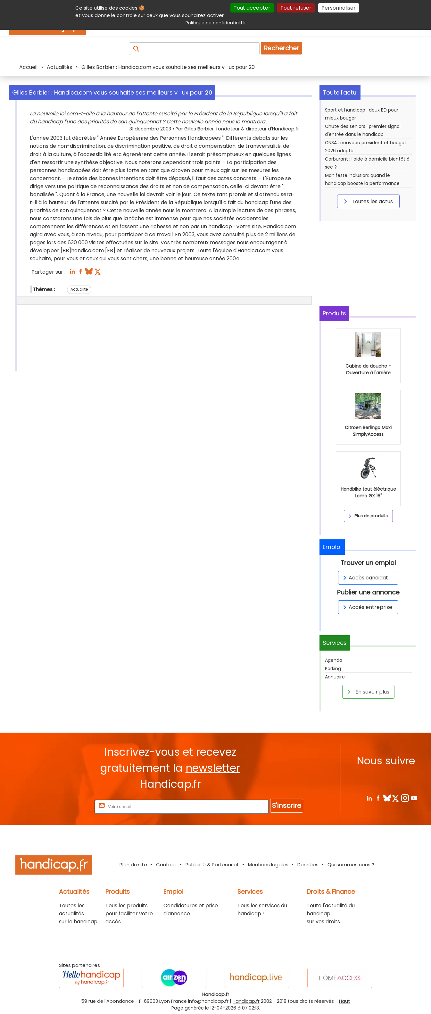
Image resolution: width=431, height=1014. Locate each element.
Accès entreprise (366, 607)
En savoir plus (367, 691)
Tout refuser (295, 8)
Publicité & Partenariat (212, 864)
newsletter (213, 768)
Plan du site (133, 864)
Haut (344, 1001)
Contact (166, 864)
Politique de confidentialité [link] (215, 23)
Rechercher (281, 48)
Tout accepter (252, 8)
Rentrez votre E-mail (68, 806)
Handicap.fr (246, 1001)
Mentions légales (268, 864)
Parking (333, 668)
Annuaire (335, 677)
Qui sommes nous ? (350, 864)
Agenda (333, 660)
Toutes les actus (367, 201)
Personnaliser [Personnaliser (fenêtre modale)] (338, 8)
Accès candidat (364, 578)
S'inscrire (286, 805)
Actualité (79, 289)
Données (308, 864)
